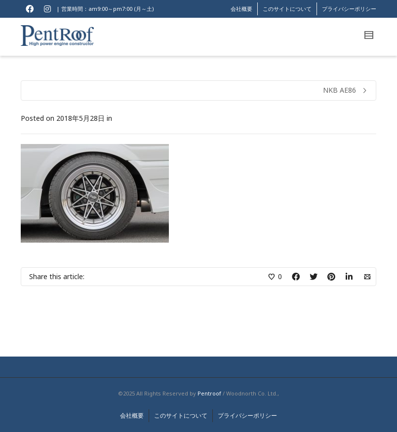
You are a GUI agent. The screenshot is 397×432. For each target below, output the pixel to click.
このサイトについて (287, 8)
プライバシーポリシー (349, 8)
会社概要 (241, 8)
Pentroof (209, 393)
